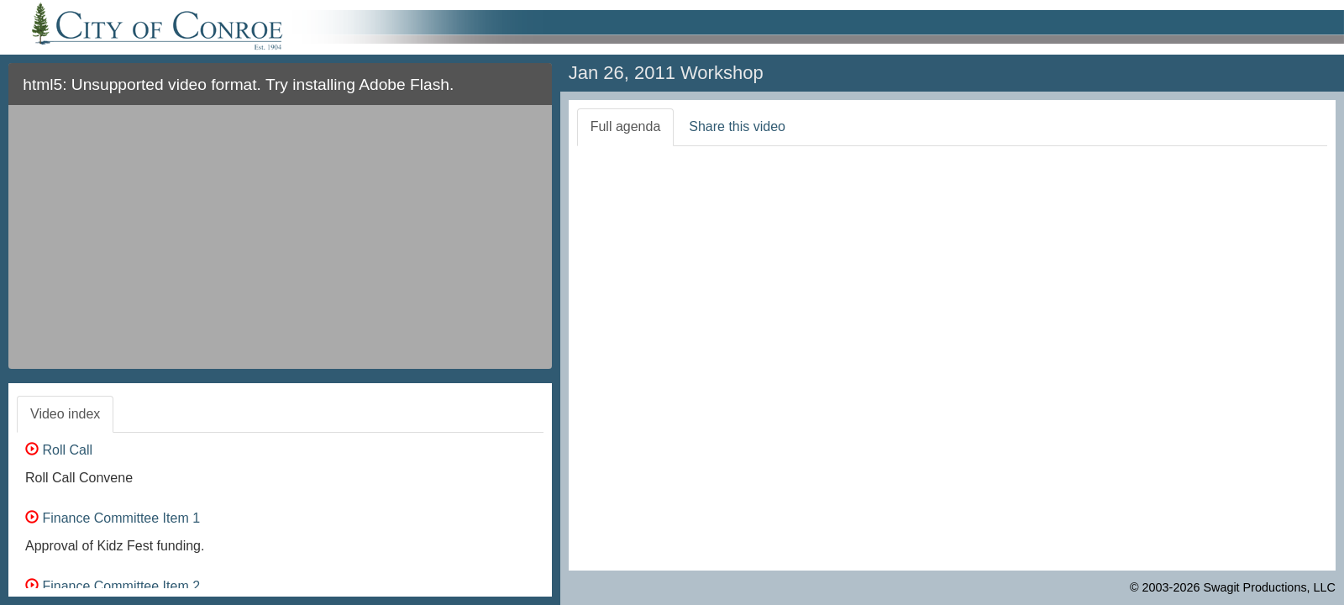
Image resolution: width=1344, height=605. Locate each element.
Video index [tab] (65, 414)
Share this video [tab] (737, 126)
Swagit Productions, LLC (1269, 587)
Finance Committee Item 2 (112, 586)
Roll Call (58, 450)
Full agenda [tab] (626, 126)
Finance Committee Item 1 (112, 518)
